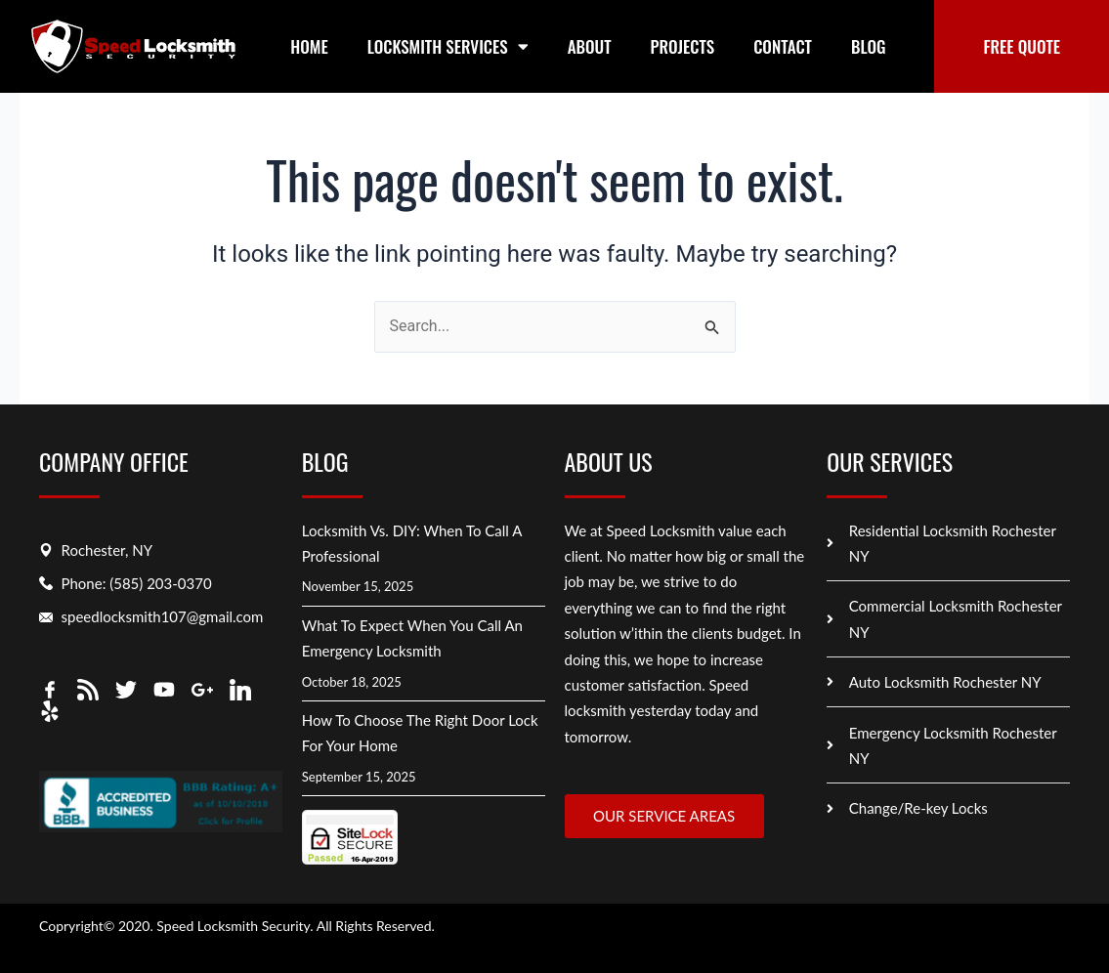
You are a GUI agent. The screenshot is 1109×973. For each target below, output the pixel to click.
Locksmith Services (448, 46)
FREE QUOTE (1021, 46)
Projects (683, 46)
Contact (782, 46)
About (590, 46)
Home (308, 46)
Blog (868, 46)
